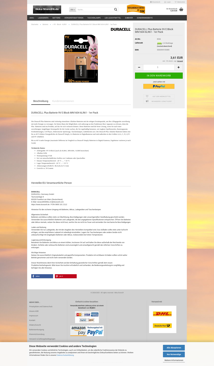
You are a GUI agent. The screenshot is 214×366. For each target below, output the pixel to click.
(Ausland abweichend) (164, 46)
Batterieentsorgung (36, 330)
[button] (139, 67)
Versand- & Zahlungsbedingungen (42, 339)
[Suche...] (72, 9)
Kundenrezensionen (63, 101)
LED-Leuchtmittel (113, 18)
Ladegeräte (43, 18)
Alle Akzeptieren (174, 348)
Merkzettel (180, 2)
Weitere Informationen (173, 360)
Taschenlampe (94, 18)
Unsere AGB (33, 311)
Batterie (56, 18)
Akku (31, 18)
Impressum (33, 316)
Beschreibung (40, 101)
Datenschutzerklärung (65, 355)
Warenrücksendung (36, 334)
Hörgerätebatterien (73, 18)
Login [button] (167, 2)
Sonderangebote (145, 18)
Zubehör (129, 18)
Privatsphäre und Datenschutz (40, 306)
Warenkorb (155, 2)
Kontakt (32, 320)
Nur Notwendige (174, 354)
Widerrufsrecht (35, 325)
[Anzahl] (159, 67)
